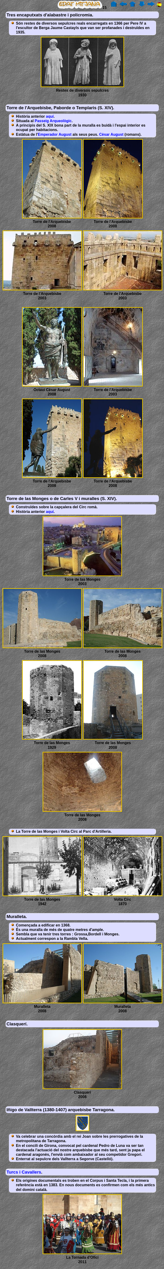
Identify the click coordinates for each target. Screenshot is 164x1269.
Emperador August (54, 134)
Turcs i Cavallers (24, 1172)
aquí (50, 116)
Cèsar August (111, 134)
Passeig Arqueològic (53, 121)
